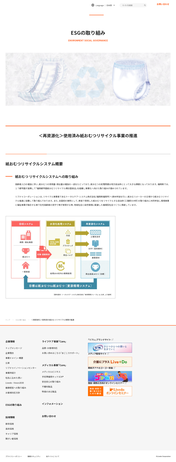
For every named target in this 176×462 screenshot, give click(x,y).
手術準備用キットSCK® (53, 376)
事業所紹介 (11, 372)
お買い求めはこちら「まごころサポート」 (60, 353)
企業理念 (10, 353)
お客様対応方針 (13, 392)
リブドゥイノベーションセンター (21, 367)
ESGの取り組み (96, 11)
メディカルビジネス (51, 371)
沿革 (8, 362)
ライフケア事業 (55, 11)
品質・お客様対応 (49, 348)
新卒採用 (10, 423)
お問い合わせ (163, 8)
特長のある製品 (49, 391)
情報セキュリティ (34, 456)
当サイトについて (52, 456)
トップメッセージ (14, 348)
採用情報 (114, 11)
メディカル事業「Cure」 (54, 365)
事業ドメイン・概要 (14, 357)
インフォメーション (134, 11)
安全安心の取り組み (51, 381)
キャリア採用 (12, 433)
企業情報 (37, 11)
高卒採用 (10, 428)
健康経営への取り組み (16, 387)
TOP (166, 451)
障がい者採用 (12, 438)
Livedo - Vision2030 (15, 382)
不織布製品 (47, 386)
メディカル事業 (76, 11)
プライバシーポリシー (14, 456)
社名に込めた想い (14, 377)
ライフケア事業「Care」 (54, 341)
